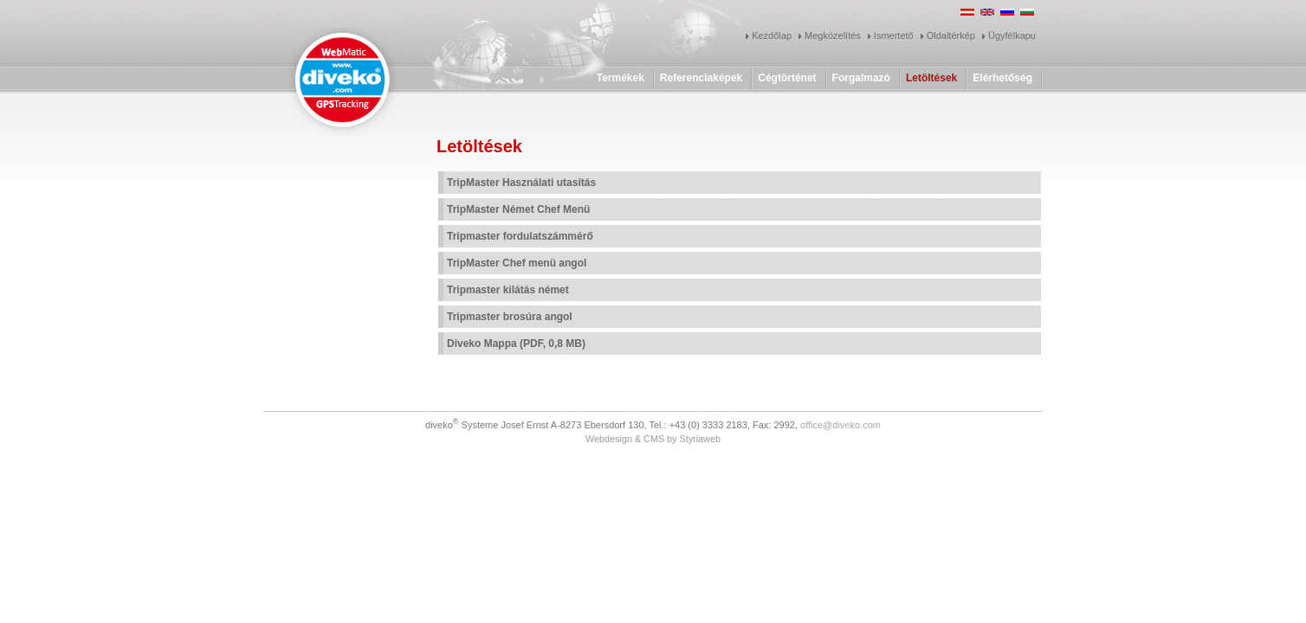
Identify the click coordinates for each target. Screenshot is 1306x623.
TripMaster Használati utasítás (521, 183)
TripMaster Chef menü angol (516, 263)
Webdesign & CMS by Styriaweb (653, 439)
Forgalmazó (861, 78)
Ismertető (894, 35)
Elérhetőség (1002, 78)
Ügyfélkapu (1012, 35)
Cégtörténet (787, 78)
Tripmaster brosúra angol (509, 317)
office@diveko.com (840, 425)
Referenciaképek (701, 78)
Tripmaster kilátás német (508, 290)
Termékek (620, 78)
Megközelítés (833, 35)
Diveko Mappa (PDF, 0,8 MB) (516, 343)
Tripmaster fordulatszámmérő (520, 236)
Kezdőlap (772, 35)
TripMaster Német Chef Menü (518, 209)
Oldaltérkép (951, 35)
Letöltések (931, 78)
